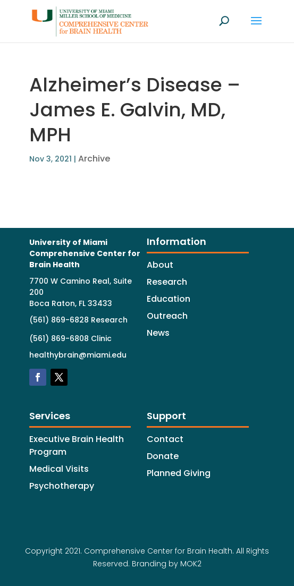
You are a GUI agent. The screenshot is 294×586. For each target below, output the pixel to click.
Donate (163, 456)
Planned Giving (179, 473)
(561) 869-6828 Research (78, 320)
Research (167, 282)
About (160, 265)
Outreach (167, 316)
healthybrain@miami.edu (78, 355)
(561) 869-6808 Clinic (70, 338)
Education (168, 299)
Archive (94, 158)
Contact (165, 439)
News (158, 333)
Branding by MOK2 (166, 563)
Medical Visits (59, 469)
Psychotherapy (61, 486)
